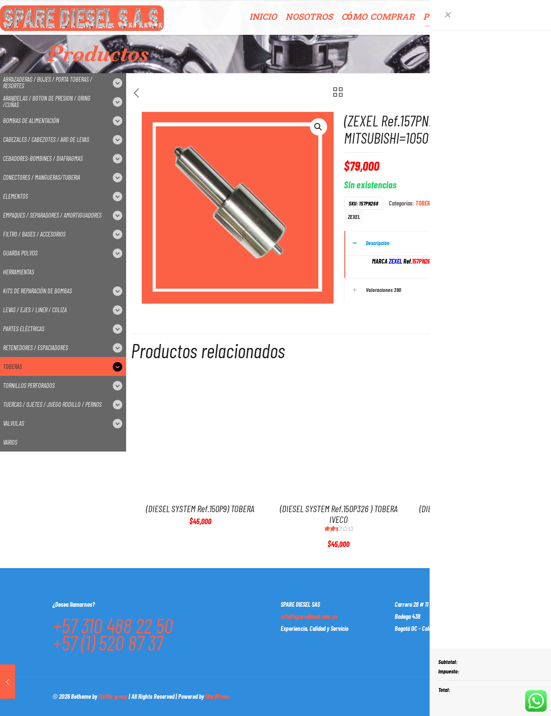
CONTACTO (526, 17)
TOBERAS (425, 203)
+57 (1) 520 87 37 (108, 642)
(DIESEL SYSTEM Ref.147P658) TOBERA (477, 508)
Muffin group (113, 696)
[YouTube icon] (450, 696)
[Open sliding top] (541, 9)
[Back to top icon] (489, 695)
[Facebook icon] (432, 696)
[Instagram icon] (468, 696)
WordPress (217, 696)
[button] (318, 126)
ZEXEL (354, 216)
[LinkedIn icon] (459, 696)
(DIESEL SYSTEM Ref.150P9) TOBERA (200, 508)
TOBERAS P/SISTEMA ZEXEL (468, 203)
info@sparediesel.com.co (309, 616)
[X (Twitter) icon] (441, 696)
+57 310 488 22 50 (113, 625)
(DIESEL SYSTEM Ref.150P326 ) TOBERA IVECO (339, 514)
